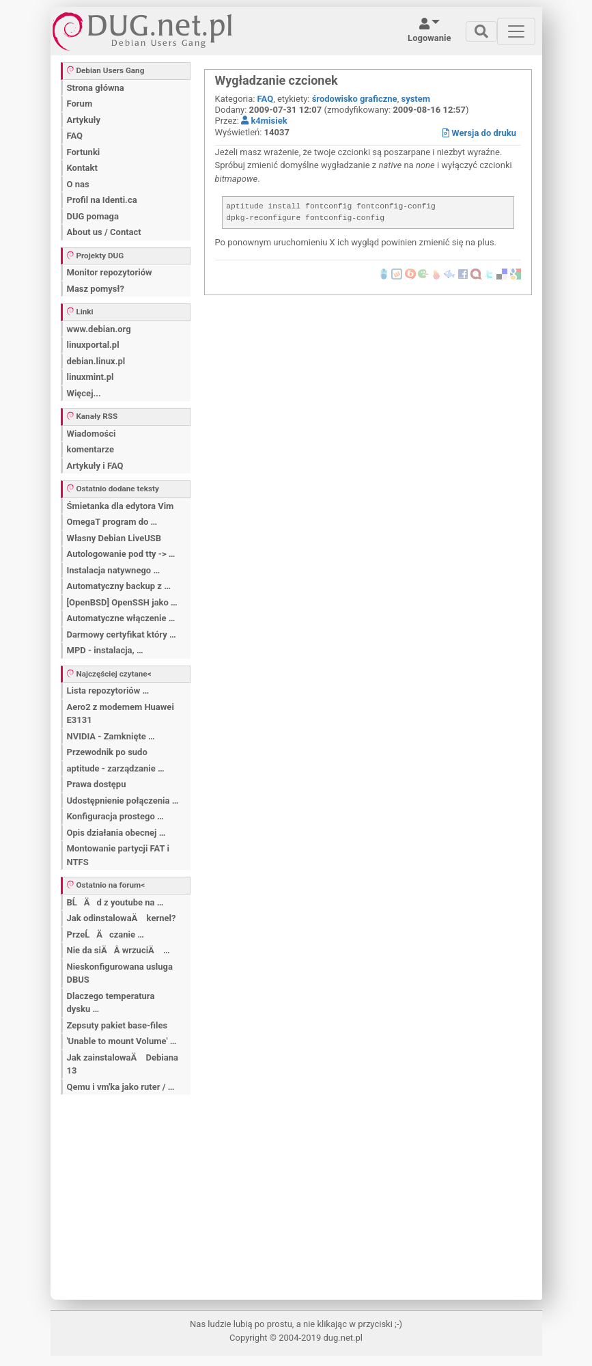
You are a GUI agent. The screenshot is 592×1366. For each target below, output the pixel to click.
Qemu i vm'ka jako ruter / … (121, 1087)
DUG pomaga (93, 216)
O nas (78, 184)
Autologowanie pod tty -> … (121, 554)
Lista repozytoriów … (108, 690)
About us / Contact (104, 232)
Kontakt (82, 168)
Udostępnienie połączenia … (123, 800)
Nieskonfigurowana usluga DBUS (120, 973)
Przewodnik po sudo (107, 752)
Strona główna (95, 88)
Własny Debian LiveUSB (114, 538)
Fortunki (83, 152)
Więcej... (84, 393)
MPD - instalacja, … (105, 650)
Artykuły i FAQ (95, 466)
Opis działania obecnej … (116, 833)
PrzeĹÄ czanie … (105, 934)
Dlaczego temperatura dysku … (111, 1003)
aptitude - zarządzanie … (116, 768)
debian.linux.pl (96, 361)
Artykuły (84, 120)
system (415, 99)
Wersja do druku (479, 133)
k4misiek (264, 120)
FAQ (75, 136)
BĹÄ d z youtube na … (115, 902)
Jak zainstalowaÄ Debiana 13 (122, 1064)
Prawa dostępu (96, 784)
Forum (80, 103)
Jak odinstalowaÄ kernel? (121, 918)
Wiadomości (91, 433)
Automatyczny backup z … (119, 586)
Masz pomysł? (95, 289)
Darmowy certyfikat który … (121, 634)
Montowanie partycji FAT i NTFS (118, 855)
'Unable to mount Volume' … (122, 1041)
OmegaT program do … (112, 522)
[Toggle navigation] (481, 31)
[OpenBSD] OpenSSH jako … (122, 602)
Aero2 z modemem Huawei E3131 (120, 714)
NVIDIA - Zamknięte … (111, 736)
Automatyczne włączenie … (121, 618)
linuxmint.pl (90, 377)
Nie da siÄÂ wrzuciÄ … (118, 950)
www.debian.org (99, 329)
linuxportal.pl (93, 345)
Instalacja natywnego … (113, 570)
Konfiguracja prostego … (115, 816)
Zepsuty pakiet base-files (117, 1025)
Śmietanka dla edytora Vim (120, 506)
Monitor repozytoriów (109, 272)
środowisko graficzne (354, 99)
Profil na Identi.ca (102, 200)
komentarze (91, 449)
